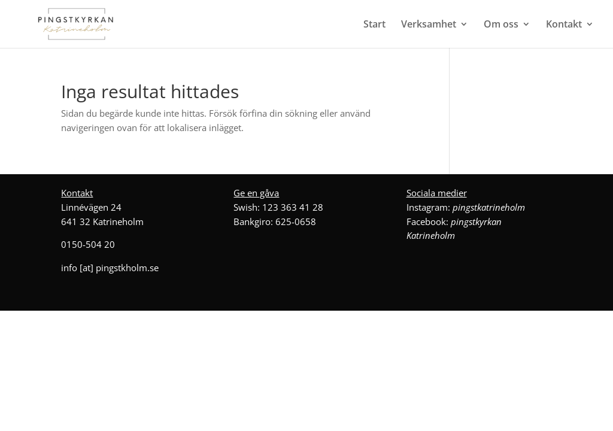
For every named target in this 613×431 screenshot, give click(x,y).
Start (374, 25)
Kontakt (564, 25)
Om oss (501, 25)
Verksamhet (428, 25)
